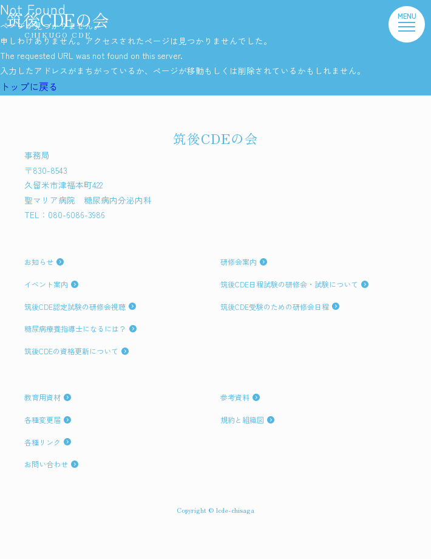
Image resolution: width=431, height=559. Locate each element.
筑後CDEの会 (57, 23)
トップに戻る (29, 86)
